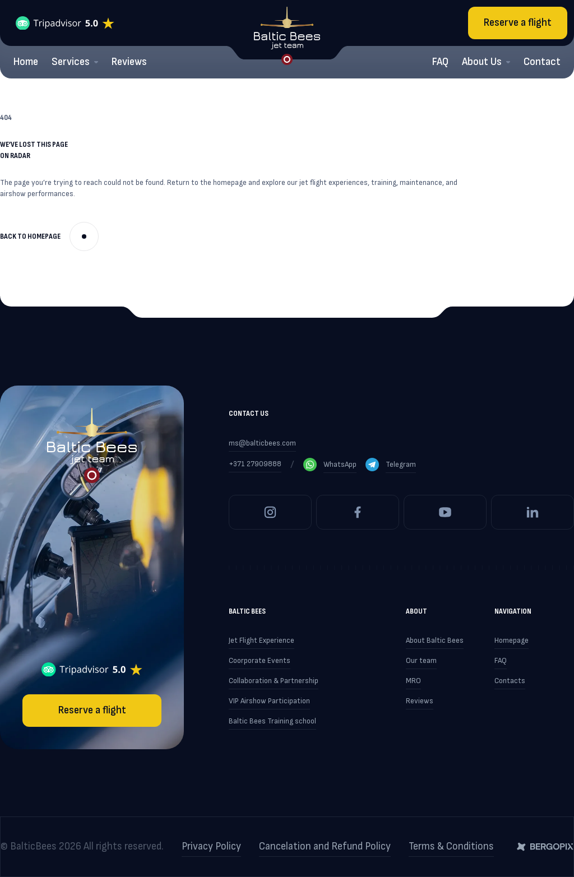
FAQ (440, 61)
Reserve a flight (518, 22)
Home (25, 61)
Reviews (129, 61)
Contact (542, 61)
